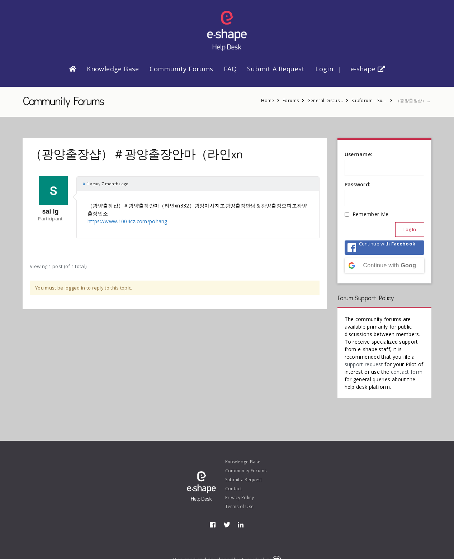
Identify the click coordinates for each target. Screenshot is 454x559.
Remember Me (370, 214)
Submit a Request (275, 68)
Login (324, 68)
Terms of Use (239, 506)
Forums (291, 100)
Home (267, 100)
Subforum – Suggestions (369, 100)
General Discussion (325, 100)
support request (364, 364)
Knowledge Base (113, 68)
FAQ (230, 68)
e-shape (367, 68)
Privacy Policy (239, 497)
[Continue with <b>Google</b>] (385, 265)
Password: (358, 184)
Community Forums (181, 68)
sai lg (50, 211)
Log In (409, 229)
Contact (233, 489)
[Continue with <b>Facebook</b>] (385, 247)
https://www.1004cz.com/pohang (127, 221)
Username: (359, 154)
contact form (407, 371)
